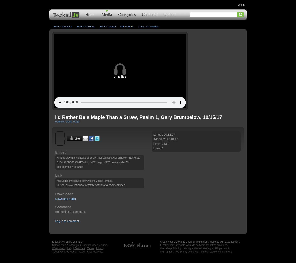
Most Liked (108, 26)
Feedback (79, 248)
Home (90, 14)
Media (107, 14)
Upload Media (148, 26)
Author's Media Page (67, 121)
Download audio (65, 198)
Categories (127, 14)
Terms (90, 248)
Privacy (100, 248)
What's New (58, 248)
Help (69, 248)
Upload (169, 14)
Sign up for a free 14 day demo (177, 251)
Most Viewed (86, 26)
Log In (241, 4)
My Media (127, 26)
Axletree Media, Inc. (71, 251)
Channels (149, 14)
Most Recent (63, 26)
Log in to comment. (67, 221)
